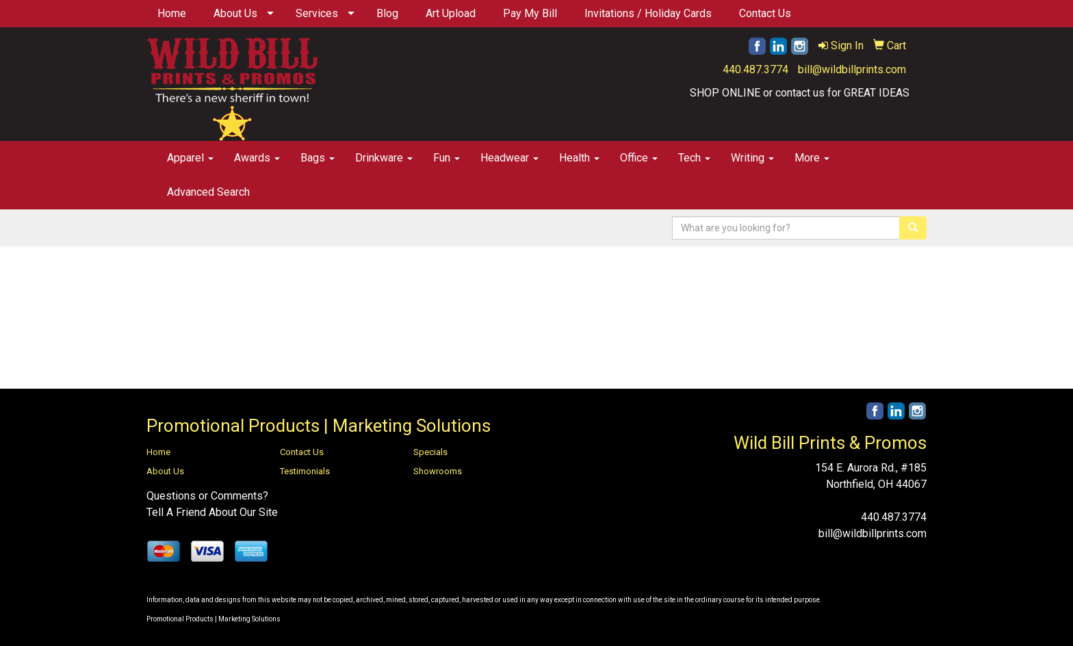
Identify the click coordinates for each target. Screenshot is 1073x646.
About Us (235, 13)
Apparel (190, 157)
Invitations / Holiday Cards (648, 13)
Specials (430, 452)
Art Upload (451, 13)
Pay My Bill (530, 13)
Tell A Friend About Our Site (212, 512)
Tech (694, 157)
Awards (257, 157)
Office (639, 157)
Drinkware (384, 157)
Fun (446, 157)
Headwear (509, 157)
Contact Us (765, 13)
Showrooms (437, 471)
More (811, 157)
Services (317, 13)
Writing (752, 157)
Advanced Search (208, 191)
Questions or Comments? (207, 495)
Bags (317, 157)
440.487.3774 (755, 69)
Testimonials (305, 471)
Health (579, 157)
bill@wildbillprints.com (852, 69)
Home (171, 13)
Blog (387, 13)
